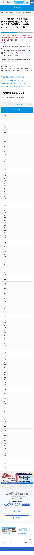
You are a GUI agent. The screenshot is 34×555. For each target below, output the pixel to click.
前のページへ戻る (17, 104)
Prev (2, 486)
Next (31, 486)
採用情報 (25, 542)
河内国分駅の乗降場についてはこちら (14, 83)
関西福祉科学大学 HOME (5, 12)
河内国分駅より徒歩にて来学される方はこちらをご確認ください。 (17, 86)
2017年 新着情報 (17, 12)
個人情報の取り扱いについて (9, 542)
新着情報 (11, 12)
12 (25, 486)
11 (23, 486)
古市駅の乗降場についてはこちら (13, 80)
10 (21, 486)
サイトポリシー (9, 539)
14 (28, 486)
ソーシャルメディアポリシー (24, 539)
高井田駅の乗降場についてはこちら (13, 77)
